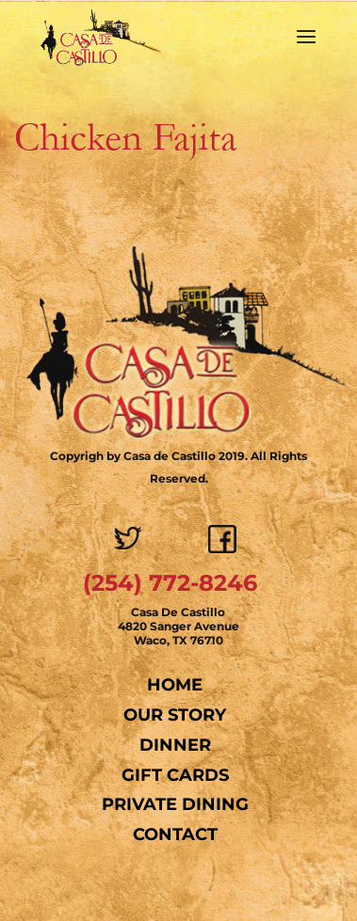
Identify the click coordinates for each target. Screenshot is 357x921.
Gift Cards (175, 775)
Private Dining (175, 804)
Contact (175, 834)
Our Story (174, 715)
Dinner (175, 745)
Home (175, 685)
